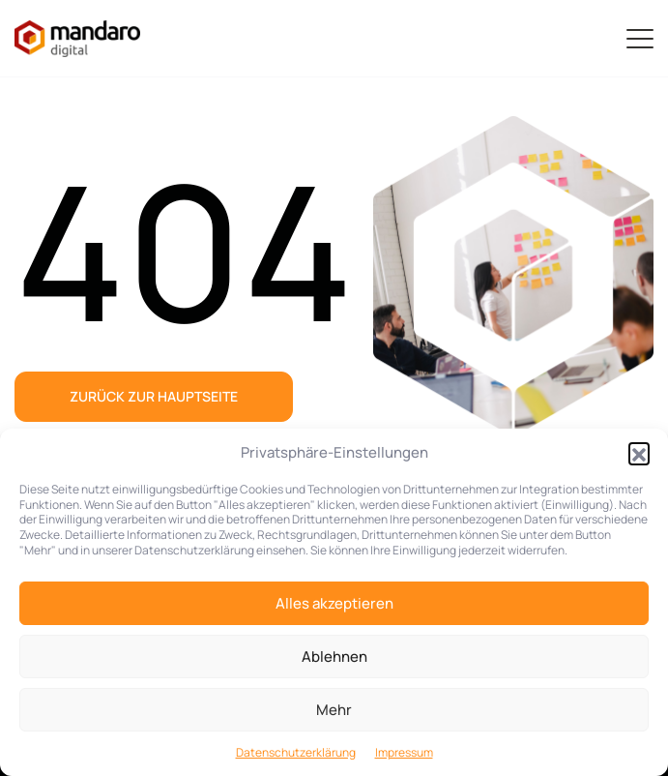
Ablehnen (334, 656)
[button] (639, 453)
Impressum (404, 752)
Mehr (334, 710)
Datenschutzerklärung (296, 752)
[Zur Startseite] (77, 38)
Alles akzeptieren (334, 603)
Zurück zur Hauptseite (154, 396)
